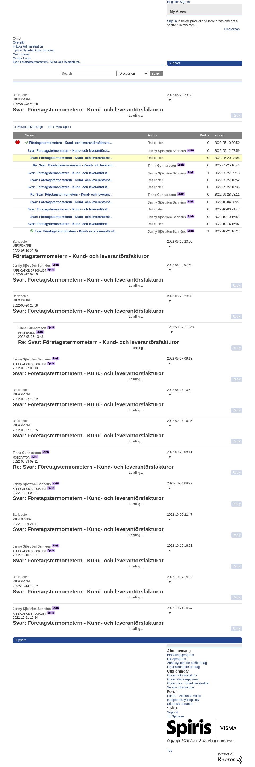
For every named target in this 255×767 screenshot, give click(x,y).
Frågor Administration (28, 46)
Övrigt (17, 38)
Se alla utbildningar (180, 687)
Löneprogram (176, 659)
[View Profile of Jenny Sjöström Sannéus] (167, 151)
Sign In (185, 2)
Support (172, 712)
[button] (169, 100)
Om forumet (21, 54)
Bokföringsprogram (180, 655)
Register (173, 2)
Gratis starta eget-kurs (183, 679)
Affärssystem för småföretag (187, 663)
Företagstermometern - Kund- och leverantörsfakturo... (70, 143)
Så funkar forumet (179, 704)
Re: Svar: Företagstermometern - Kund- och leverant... (74, 165)
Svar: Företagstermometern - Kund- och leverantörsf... (47, 62)
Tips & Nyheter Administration (34, 50)
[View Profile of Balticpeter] (20, 95)
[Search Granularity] (133, 73)
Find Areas (232, 29)
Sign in (172, 21)
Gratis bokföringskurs (182, 675)
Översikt (18, 42)
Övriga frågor (22, 58)
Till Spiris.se (175, 716)
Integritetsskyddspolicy (183, 700)
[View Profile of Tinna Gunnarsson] (162, 165)
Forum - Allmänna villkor (184, 696)
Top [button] (169, 750)
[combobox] (89, 73)
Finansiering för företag (183, 667)
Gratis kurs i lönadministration (188, 683)
